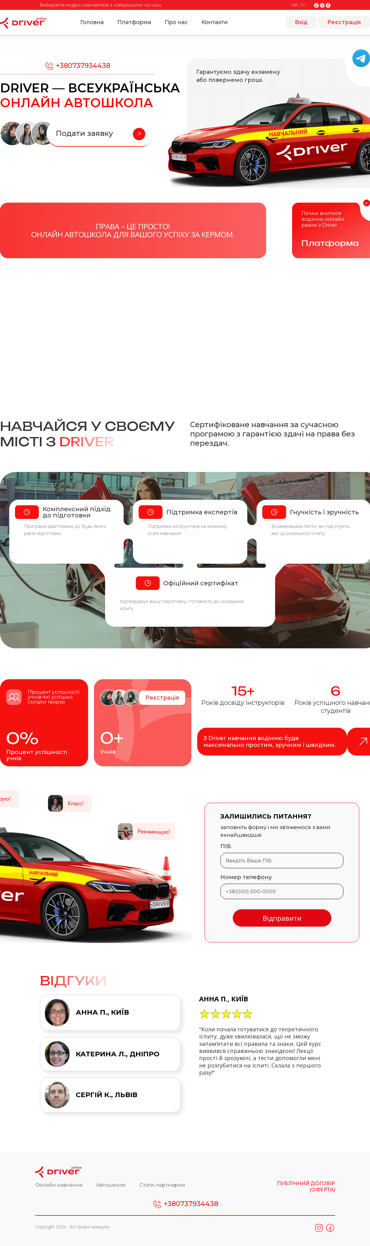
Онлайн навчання (59, 1185)
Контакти (215, 22)
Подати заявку (100, 134)
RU (304, 5)
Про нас (176, 22)
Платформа (134, 22)
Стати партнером (162, 1185)
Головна (92, 22)
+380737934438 (77, 66)
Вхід (301, 22)
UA (294, 5)
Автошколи (111, 1185)
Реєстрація (344, 22)
